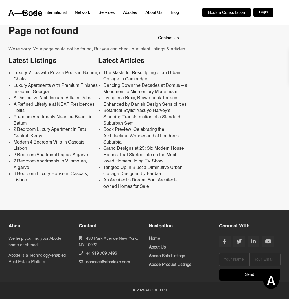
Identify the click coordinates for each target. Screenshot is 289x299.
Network (82, 12)
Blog (175, 12)
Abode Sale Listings (167, 256)
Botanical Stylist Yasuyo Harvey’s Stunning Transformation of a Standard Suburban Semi (141, 117)
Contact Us (168, 38)
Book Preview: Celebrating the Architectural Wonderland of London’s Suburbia (141, 136)
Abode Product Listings (170, 265)
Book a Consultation (226, 12)
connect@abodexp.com (108, 262)
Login (263, 12)
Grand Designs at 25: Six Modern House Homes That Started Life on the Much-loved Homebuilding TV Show (143, 155)
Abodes (130, 12)
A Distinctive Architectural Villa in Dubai (53, 98)
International (55, 12)
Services (106, 12)
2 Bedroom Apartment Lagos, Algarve (51, 155)
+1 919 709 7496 (101, 253)
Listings (29, 12)
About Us (154, 12)
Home (154, 238)
